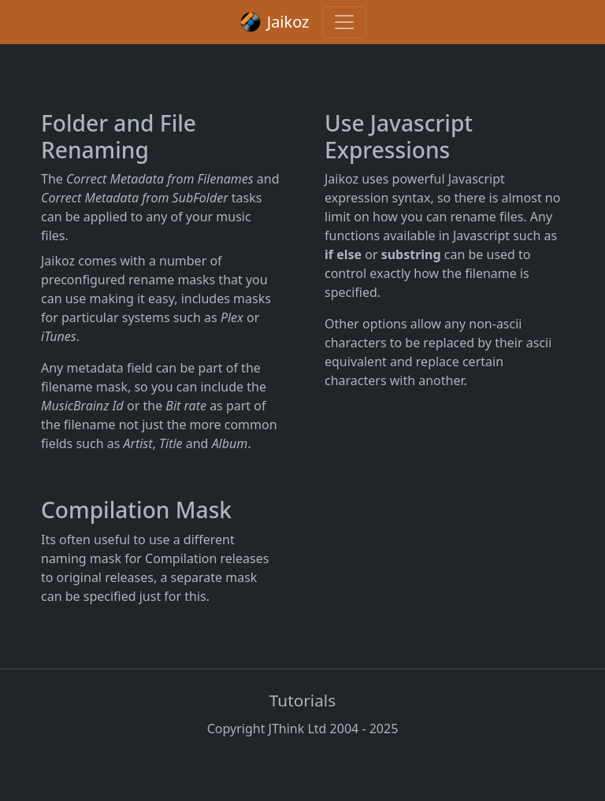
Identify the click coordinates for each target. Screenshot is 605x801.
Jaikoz (274, 22)
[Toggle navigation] (344, 22)
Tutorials (302, 700)
